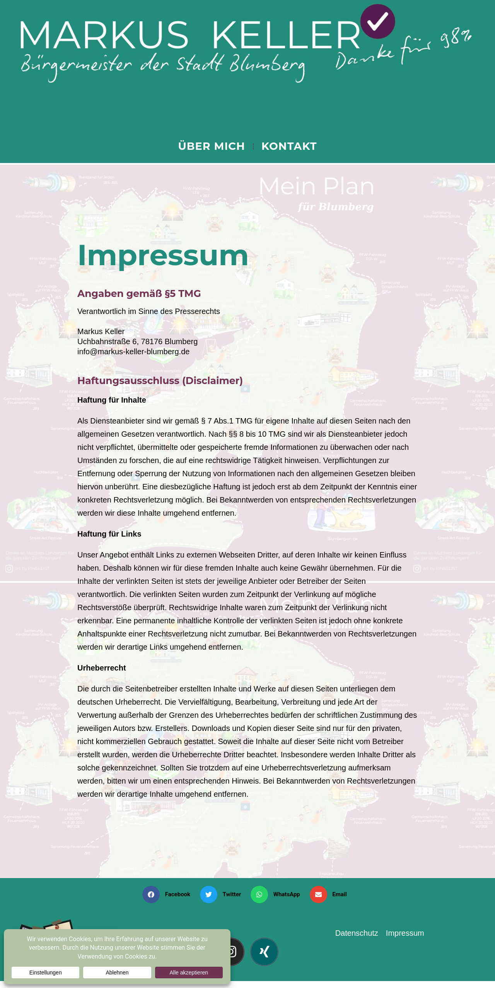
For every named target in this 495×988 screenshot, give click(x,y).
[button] (169, 894)
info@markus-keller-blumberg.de (133, 351)
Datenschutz (356, 933)
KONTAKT (289, 146)
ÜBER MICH (211, 146)
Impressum (405, 933)
